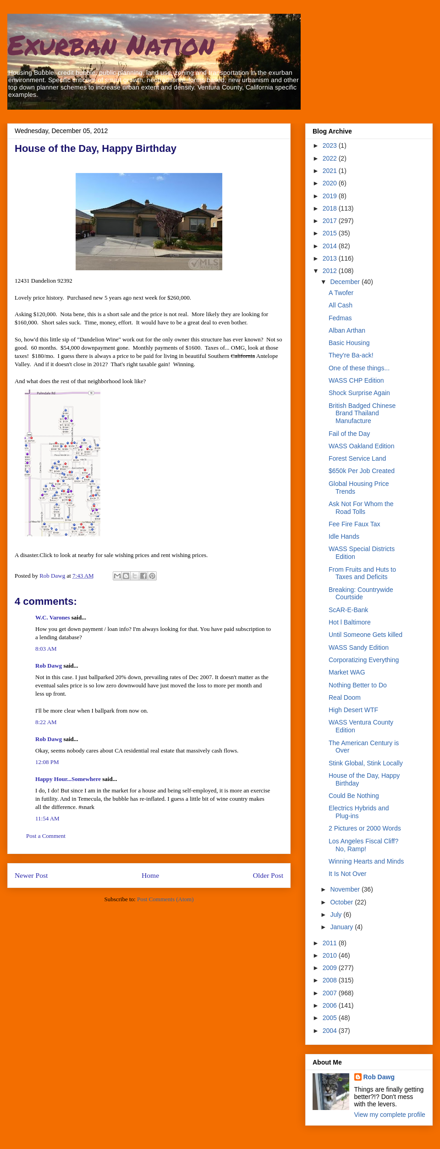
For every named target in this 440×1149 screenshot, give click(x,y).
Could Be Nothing (354, 795)
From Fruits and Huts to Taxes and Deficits (362, 573)
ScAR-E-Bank (348, 610)
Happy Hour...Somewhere (68, 778)
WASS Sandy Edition (359, 647)
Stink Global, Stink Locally (366, 763)
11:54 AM (47, 818)
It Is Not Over (347, 873)
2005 (331, 1017)
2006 (331, 1005)
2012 (331, 270)
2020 (331, 183)
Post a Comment (46, 835)
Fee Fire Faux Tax (354, 524)
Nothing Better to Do (358, 685)
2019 (331, 196)
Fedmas (340, 318)
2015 (331, 233)
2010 (331, 955)
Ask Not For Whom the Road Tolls (361, 507)
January (342, 927)
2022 (331, 158)
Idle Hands (344, 536)
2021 (331, 170)
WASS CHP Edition (356, 380)
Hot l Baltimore (350, 622)
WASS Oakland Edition (361, 446)
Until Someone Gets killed (365, 634)
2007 (331, 993)
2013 (331, 258)
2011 (331, 943)
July (336, 914)
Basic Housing (349, 342)
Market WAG (347, 672)
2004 (331, 1030)
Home (150, 875)
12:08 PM (47, 762)
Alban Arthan (347, 330)
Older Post (268, 875)
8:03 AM (46, 648)
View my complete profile (389, 1114)
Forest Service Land (357, 458)
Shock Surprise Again (359, 392)
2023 (331, 145)
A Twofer (341, 292)
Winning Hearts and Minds (366, 861)
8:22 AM (46, 722)
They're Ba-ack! (351, 355)
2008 (331, 980)
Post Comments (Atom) (165, 899)
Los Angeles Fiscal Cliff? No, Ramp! (363, 845)
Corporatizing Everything (364, 660)
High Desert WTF (353, 710)
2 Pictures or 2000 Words (365, 828)
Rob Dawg (48, 665)
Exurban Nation (110, 44)
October (342, 902)
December (345, 281)
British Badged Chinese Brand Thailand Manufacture (362, 413)
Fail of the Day (349, 433)
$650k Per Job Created (362, 470)
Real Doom (345, 697)
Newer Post (31, 875)
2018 (331, 208)
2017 (331, 220)
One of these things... (359, 368)
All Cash (340, 305)
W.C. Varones (52, 617)
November (345, 889)
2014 (331, 246)
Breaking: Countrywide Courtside (361, 593)
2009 (331, 967)
